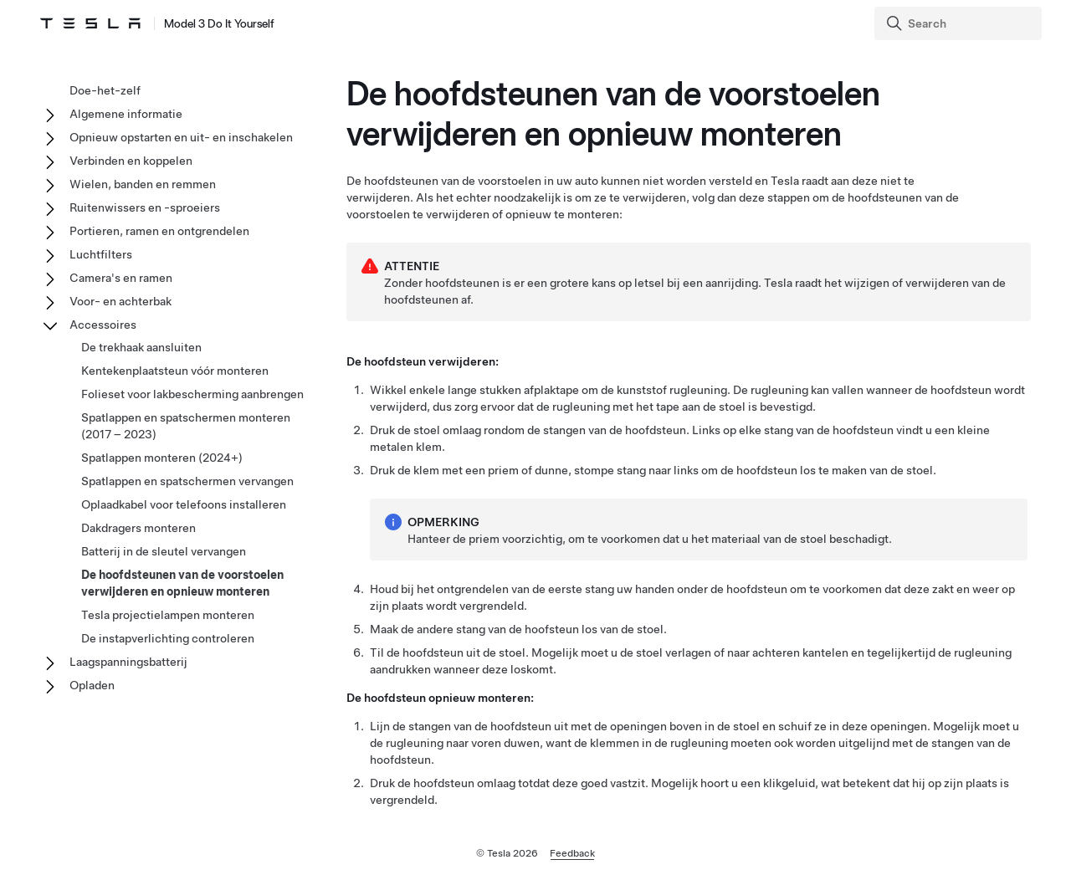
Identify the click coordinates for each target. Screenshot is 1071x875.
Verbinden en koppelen (130, 160)
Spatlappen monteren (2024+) (162, 457)
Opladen (92, 685)
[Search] (960, 23)
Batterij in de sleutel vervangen (163, 551)
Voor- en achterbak (120, 301)
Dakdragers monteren (138, 528)
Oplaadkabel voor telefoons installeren (183, 504)
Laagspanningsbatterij (128, 661)
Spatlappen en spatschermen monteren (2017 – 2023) (185, 426)
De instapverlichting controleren (167, 638)
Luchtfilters (100, 254)
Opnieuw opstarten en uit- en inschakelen (181, 137)
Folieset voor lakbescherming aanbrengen (192, 394)
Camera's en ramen (120, 277)
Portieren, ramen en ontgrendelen (159, 231)
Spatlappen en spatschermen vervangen (187, 481)
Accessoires (102, 324)
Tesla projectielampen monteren (167, 615)
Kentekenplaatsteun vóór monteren (175, 370)
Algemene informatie (125, 113)
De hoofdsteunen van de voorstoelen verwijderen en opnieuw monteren (182, 583)
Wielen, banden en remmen (142, 184)
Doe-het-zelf (105, 90)
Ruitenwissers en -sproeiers (144, 207)
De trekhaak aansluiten (141, 347)
